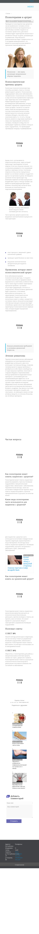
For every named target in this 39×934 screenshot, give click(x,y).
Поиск (32, 1)
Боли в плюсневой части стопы (17, 744)
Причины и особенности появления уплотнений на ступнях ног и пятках (19, 765)
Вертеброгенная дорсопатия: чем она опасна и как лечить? (18, 786)
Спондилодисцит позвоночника (17, 726)
